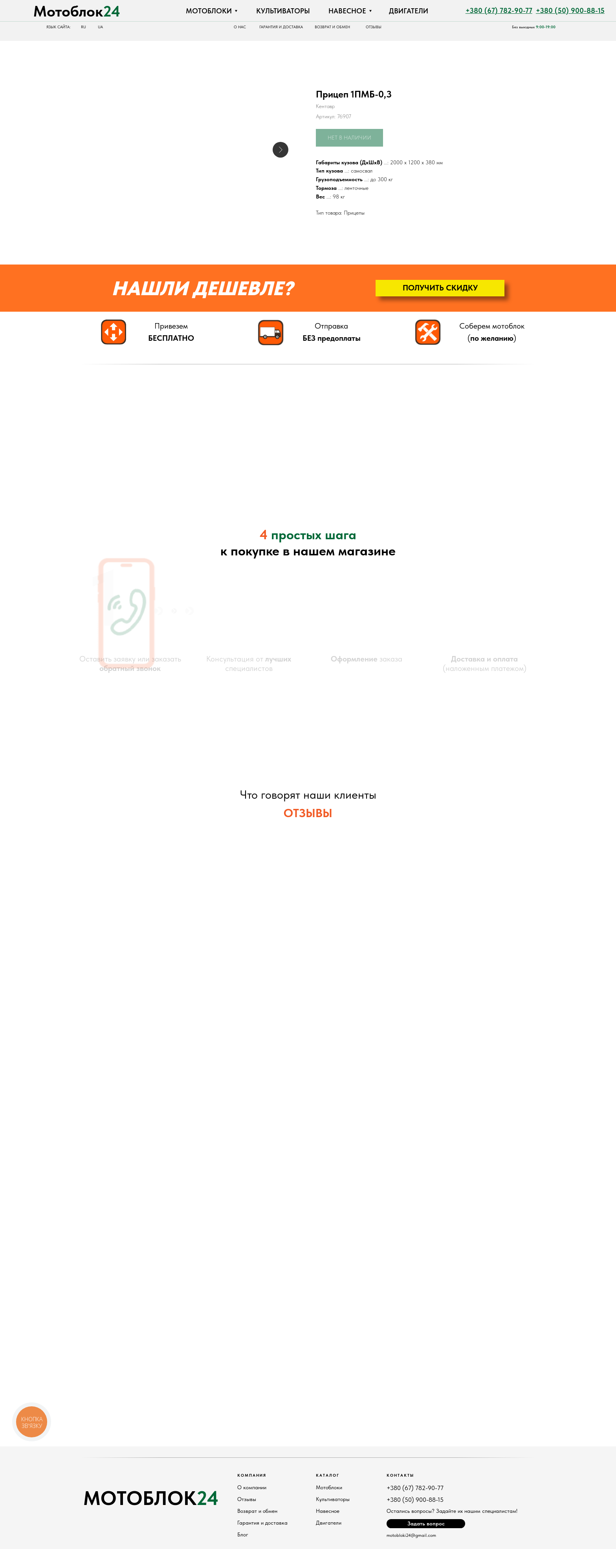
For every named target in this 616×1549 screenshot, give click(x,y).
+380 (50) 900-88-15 (415, 1499)
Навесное (327, 1511)
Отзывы (246, 1499)
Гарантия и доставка (262, 1523)
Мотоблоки (329, 1487)
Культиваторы (333, 1499)
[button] (440, 288)
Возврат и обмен (257, 1511)
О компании (251, 1487)
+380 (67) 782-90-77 (415, 1488)
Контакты (400, 1475)
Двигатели (328, 1523)
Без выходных (534, 26)
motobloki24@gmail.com (411, 1535)
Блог (242, 1534)
